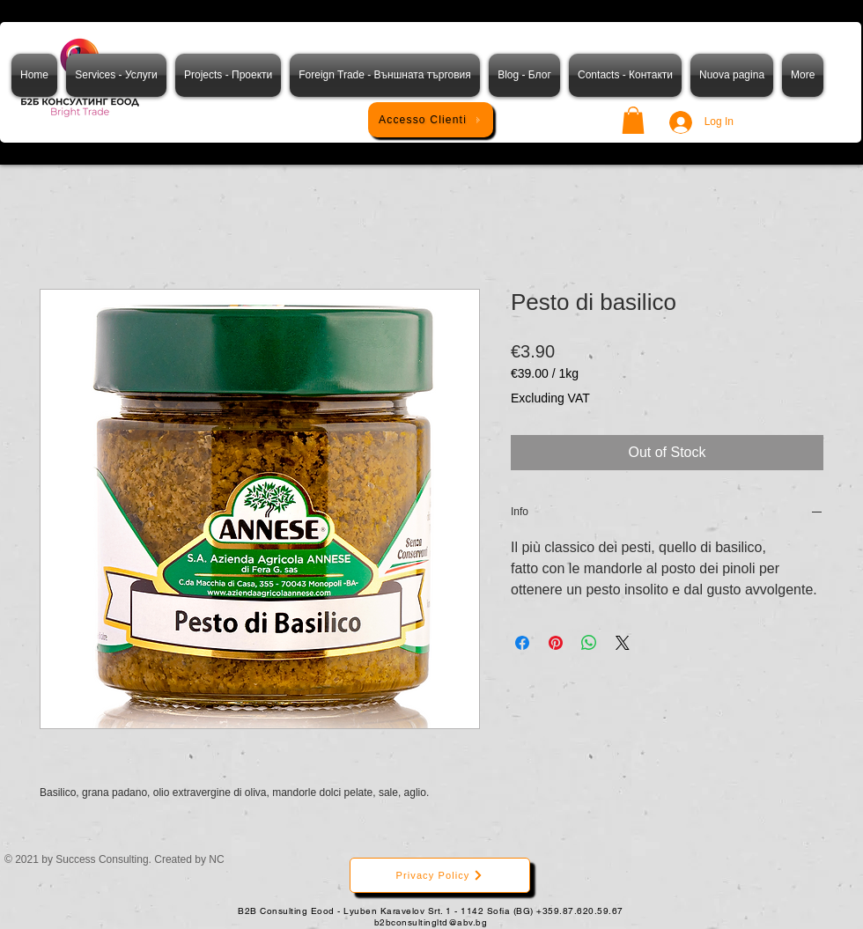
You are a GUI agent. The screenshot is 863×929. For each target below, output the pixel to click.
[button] (633, 120)
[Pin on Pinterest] (555, 642)
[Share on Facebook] (522, 642)
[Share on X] (622, 642)
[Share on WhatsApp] (589, 642)
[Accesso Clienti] (430, 119)
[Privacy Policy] (440, 875)
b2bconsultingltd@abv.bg (431, 922)
